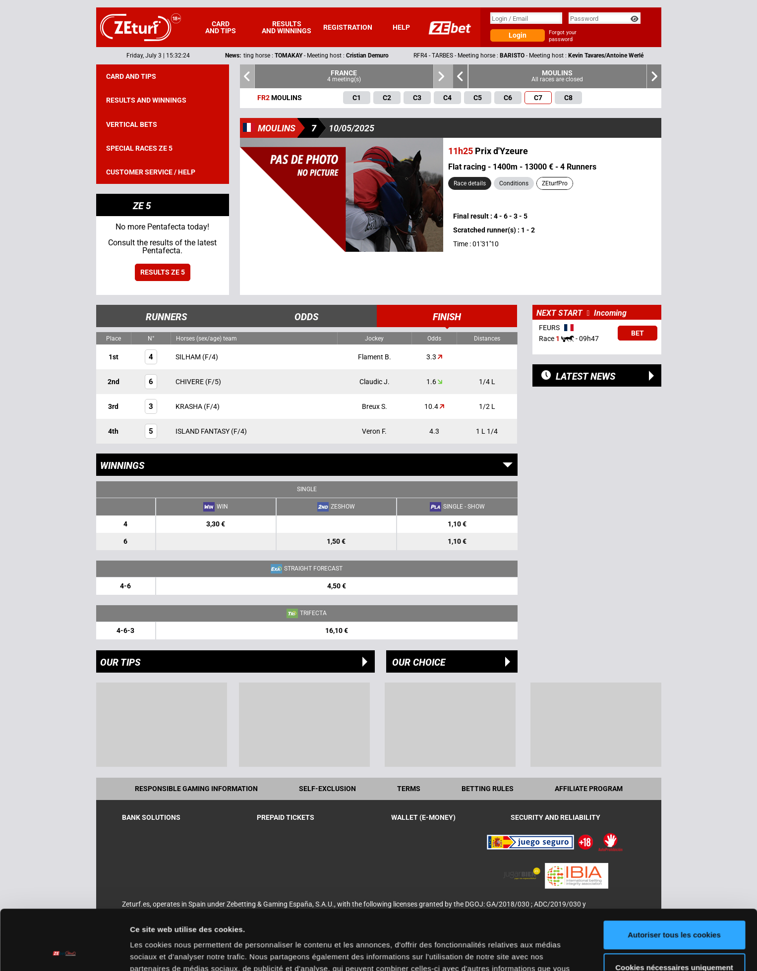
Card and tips (220, 27)
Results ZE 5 (162, 272)
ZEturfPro (555, 183)
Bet (637, 333)
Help (401, 27)
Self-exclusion (327, 789)
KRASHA (189, 406)
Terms (408, 789)
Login (517, 35)
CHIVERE (190, 382)
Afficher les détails (163, 951)
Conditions (513, 183)
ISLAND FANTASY (203, 431)
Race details (470, 183)
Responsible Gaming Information (196, 789)
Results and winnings (286, 27)
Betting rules (488, 789)
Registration (347, 27)
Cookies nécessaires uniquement (674, 911)
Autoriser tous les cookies (674, 878)
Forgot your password (563, 36)
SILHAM (188, 357)
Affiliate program (589, 789)
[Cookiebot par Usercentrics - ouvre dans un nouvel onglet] (64, 951)
